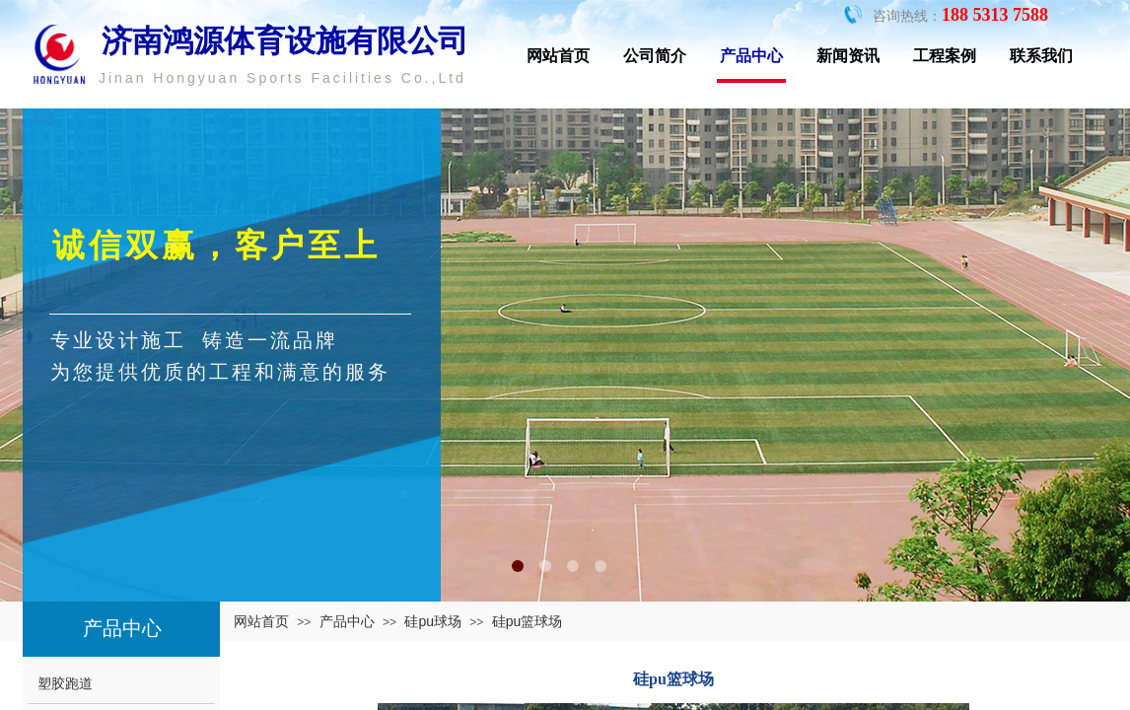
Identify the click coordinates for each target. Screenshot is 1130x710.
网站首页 (558, 55)
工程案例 (944, 55)
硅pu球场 (432, 621)
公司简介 (654, 55)
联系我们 (1041, 55)
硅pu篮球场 (527, 621)
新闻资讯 (848, 55)
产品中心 (751, 55)
